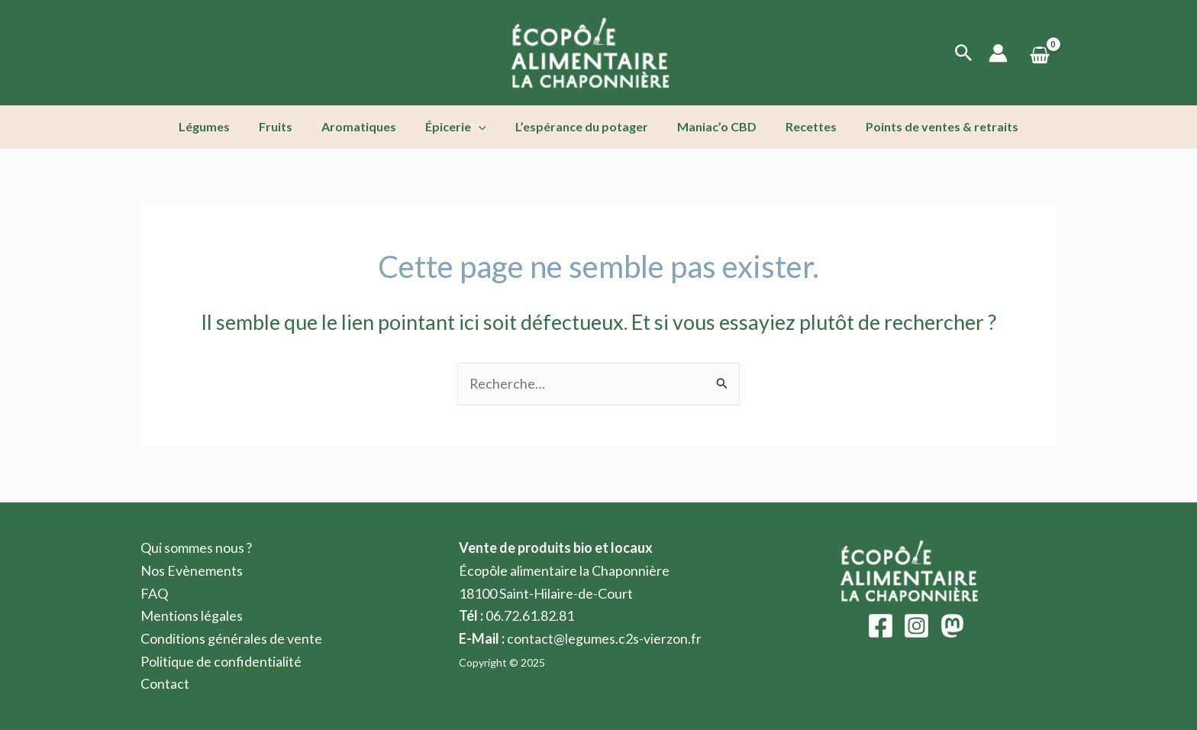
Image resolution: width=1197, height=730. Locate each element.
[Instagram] (916, 625)
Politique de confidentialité (221, 661)
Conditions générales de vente (231, 638)
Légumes (220, 126)
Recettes (799, 126)
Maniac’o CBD (710, 126)
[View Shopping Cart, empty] (1040, 53)
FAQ (154, 593)
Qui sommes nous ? (196, 547)
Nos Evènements (191, 570)
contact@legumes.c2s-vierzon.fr (604, 638)
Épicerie (458, 126)
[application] (481, 126)
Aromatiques (365, 126)
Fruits (287, 126)
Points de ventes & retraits (926, 126)
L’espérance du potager (579, 126)
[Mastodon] (952, 625)
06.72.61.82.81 (530, 615)
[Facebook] (880, 625)
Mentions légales (191, 615)
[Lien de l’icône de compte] (998, 53)
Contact (164, 683)
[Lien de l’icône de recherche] (963, 53)
